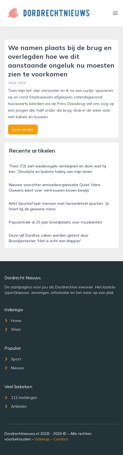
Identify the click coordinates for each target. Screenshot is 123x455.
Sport (12, 359)
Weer (12, 329)
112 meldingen (20, 397)
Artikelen (15, 406)
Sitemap (42, 439)
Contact (61, 439)
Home (13, 320)
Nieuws (14, 367)
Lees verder (22, 129)
